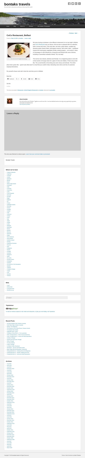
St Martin (9, 262)
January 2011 (10, 433)
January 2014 (10, 409)
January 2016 (10, 391)
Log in (8, 285)
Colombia (9, 188)
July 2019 (9, 370)
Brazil (8, 182)
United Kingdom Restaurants (31, 90)
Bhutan (8, 180)
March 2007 (9, 447)
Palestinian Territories (12, 243)
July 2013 (9, 415)
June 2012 (9, 425)
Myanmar (9, 233)
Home (7, 26)
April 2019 (9, 373)
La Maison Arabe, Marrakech (13, 346)
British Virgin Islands (11, 183)
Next (76, 33)
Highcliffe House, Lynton (12, 331)
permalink (52, 90)
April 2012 (9, 428)
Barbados (9, 178)
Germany (9, 206)
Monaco (9, 230)
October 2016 (10, 388)
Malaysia (9, 225)
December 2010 (10, 434)
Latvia (8, 224)
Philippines (9, 248)
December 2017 (10, 381)
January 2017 (10, 384)
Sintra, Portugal (10, 341)
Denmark (9, 195)
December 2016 (10, 386)
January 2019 (10, 375)
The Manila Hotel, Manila (12, 329)
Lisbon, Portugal (10, 344)
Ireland (8, 215)
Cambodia (9, 185)
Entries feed (9, 286)
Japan (8, 220)
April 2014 (9, 407)
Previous (71, 33)
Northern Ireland (10, 240)
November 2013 (10, 412)
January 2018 (10, 380)
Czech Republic (10, 193)
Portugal (9, 251)
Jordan (8, 222)
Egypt (8, 198)
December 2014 (10, 397)
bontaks (21, 38)
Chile (8, 186)
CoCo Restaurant (40, 44)
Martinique (9, 227)
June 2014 (9, 405)
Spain (8, 256)
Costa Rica (9, 190)
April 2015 (9, 394)
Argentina (9, 174)
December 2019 (10, 368)
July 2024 (9, 363)
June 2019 (9, 371)
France (8, 203)
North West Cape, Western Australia (15, 325)
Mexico (8, 228)
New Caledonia (10, 236)
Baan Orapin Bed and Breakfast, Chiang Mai (17, 349)
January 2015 (10, 396)
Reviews (31, 26)
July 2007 (9, 441)
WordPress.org (10, 290)
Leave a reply (28, 38)
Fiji (7, 201)
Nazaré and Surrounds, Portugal (14, 339)
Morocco (9, 232)
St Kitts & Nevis (10, 259)
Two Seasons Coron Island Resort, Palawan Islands (18, 328)
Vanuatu (9, 274)
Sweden (9, 265)
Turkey (8, 270)
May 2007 (9, 444)
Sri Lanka (9, 257)
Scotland (9, 253)
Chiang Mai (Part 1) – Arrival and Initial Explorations (18, 354)
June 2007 (9, 442)
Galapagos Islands (11, 204)
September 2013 (10, 413)
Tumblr (79, 3)
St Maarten (9, 261)
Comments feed (10, 288)
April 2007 (9, 446)
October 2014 (10, 400)
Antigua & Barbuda (11, 172)
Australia (9, 175)
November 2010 (10, 436)
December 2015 (10, 392)
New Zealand (10, 238)
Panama (9, 244)
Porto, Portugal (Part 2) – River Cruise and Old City (18, 334)
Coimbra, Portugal (11, 338)
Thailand (9, 267)
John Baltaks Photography (43, 26)
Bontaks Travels (10, 160)
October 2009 (10, 438)
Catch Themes (77, 455)
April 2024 (9, 365)
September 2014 (10, 402)
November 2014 (10, 399)
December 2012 (10, 420)
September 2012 (10, 423)
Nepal (8, 235)
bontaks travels (17, 4)
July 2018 (9, 378)
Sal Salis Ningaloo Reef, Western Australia (16, 323)
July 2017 (9, 383)
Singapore (9, 254)
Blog (15, 26)
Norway (8, 241)
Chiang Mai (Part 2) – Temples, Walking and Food (18, 352)
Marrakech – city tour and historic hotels (16, 347)
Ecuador (9, 196)
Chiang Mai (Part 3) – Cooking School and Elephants (18, 350)
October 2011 (10, 429)
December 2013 (10, 410)
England (9, 199)
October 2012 (10, 421)
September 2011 (10, 431)
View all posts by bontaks (25, 104)
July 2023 (9, 367)
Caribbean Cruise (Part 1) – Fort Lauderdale (17, 333)
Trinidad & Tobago (11, 269)
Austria (8, 177)
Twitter (72, 3)
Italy (8, 219)
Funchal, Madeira (11, 342)
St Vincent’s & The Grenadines (14, 264)
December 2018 (10, 376)
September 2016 (10, 389)
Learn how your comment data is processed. (38, 154)
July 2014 (9, 404)
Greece (8, 207)
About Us (22, 26)
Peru (8, 246)
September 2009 (10, 439)
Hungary (9, 209)
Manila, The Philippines (12, 326)
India (8, 212)
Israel (8, 217)
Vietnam (9, 275)
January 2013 (10, 418)
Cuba (8, 191)
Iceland (8, 211)
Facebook (69, 3)
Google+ (76, 3)
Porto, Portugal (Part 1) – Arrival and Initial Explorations (19, 336)
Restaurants (20, 90)
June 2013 (9, 417)
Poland (8, 249)
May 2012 (9, 426)
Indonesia (9, 214)
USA (8, 272)
